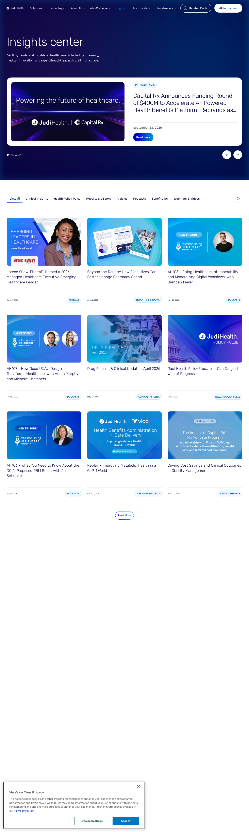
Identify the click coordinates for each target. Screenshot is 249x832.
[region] (74, 805)
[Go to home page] (15, 8)
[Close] (138, 786)
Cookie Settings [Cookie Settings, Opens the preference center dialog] (92, 820)
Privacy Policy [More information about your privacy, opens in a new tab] (24, 810)
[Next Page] (124, 515)
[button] (38, 8)
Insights (120, 8)
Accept (126, 820)
